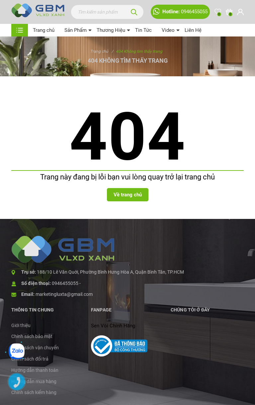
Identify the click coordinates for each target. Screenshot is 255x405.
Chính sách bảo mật (31, 336)
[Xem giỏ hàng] (229, 12)
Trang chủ (43, 30)
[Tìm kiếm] (134, 12)
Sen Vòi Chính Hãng (113, 326)
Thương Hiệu (111, 30)
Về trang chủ (128, 195)
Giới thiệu (21, 325)
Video (168, 30)
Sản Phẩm (75, 30)
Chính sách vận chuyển (35, 347)
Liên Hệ (193, 30)
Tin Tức (143, 30)
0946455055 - (66, 283)
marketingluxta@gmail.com (64, 294)
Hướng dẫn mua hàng (33, 381)
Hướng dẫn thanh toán (34, 370)
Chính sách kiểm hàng (33, 392)
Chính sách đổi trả (29, 359)
